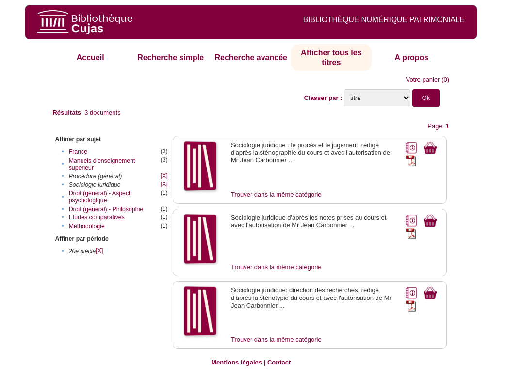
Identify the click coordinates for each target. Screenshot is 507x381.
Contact (279, 362)
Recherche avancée (251, 57)
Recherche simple (170, 57)
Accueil (90, 57)
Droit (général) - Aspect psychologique (100, 197)
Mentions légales (236, 362)
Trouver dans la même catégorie (276, 194)
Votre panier (423, 79)
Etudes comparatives (97, 217)
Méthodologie (87, 226)
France (78, 152)
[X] (164, 175)
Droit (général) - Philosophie (106, 209)
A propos (411, 57)
